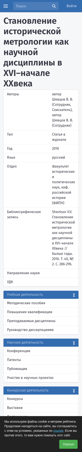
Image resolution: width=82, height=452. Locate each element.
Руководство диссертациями (30, 330)
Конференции (18, 351)
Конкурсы (15, 399)
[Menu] (6, 6)
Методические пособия (26, 303)
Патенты (14, 360)
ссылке (58, 430)
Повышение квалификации (29, 312)
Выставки (15, 408)
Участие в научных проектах (30, 378)
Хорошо (68, 444)
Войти (72, 6)
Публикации (17, 369)
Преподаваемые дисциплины (31, 321)
